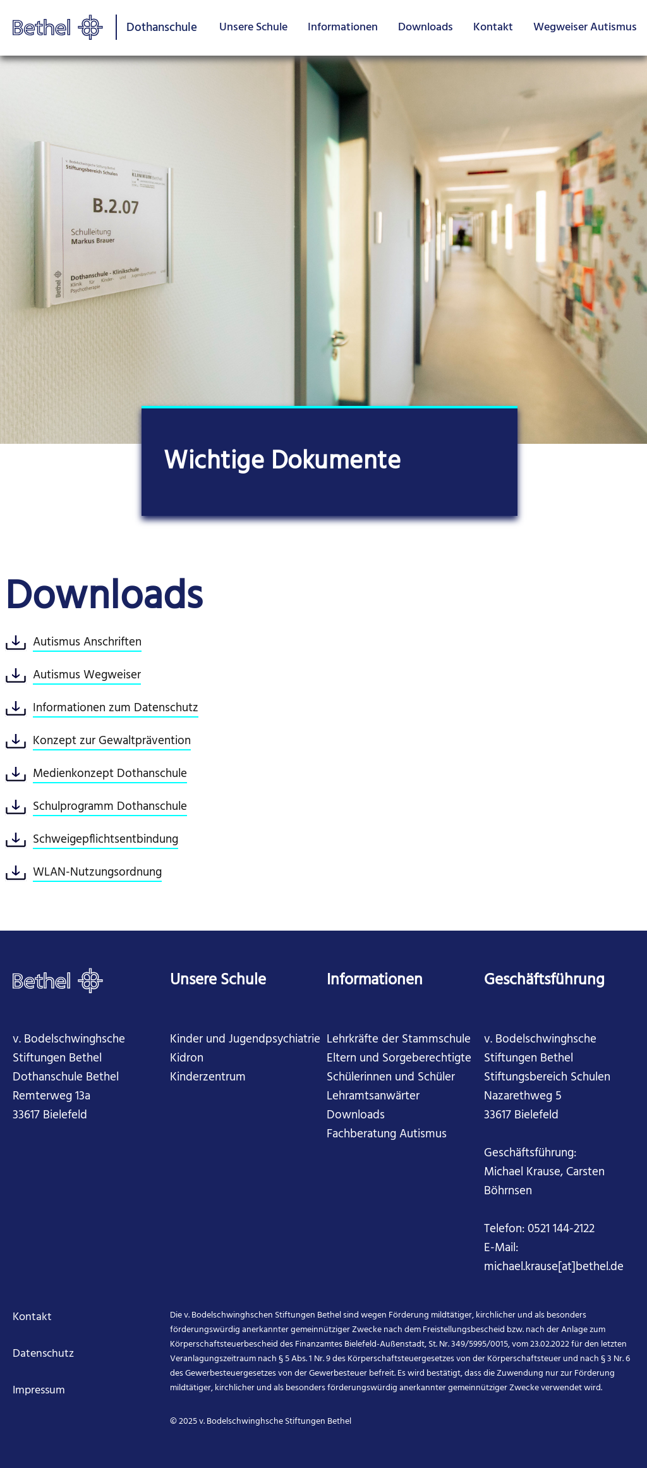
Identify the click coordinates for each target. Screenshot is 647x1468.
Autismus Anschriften (87, 642)
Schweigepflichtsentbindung (105, 839)
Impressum (39, 1390)
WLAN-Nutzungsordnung (97, 872)
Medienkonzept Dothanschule (110, 773)
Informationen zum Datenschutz (115, 708)
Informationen (343, 27)
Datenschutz (43, 1354)
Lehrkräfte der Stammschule (399, 1039)
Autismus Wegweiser (87, 675)
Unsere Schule (253, 27)
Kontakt (493, 27)
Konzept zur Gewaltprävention (112, 740)
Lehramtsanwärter (373, 1096)
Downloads (425, 27)
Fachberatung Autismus (387, 1134)
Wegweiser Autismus (585, 27)
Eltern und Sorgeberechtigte (399, 1058)
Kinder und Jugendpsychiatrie (245, 1039)
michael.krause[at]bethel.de (554, 1266)
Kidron (186, 1058)
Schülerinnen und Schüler (391, 1077)
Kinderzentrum (208, 1077)
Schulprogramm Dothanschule (110, 806)
